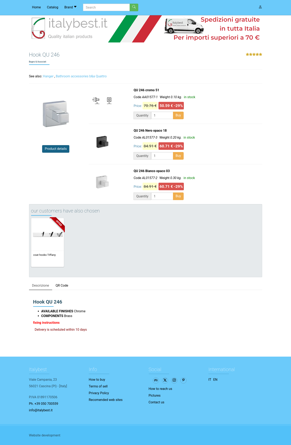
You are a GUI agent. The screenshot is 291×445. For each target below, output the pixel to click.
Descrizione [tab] (40, 285)
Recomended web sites (105, 400)
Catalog (52, 7)
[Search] (106, 7)
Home (36, 7)
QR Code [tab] (62, 285)
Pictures (155, 395)
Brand (70, 7)
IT (209, 380)
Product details (56, 149)
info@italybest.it (41, 410)
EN (215, 380)
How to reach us (160, 389)
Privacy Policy (99, 393)
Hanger (48, 76)
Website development (44, 435)
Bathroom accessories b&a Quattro (81, 76)
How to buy (97, 380)
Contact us (156, 402)
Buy (178, 115)
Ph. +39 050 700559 (43, 404)
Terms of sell (98, 386)
